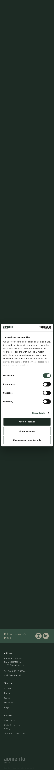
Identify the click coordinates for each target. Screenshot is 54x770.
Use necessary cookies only (27, 440)
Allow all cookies (27, 422)
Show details (38, 413)
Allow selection (27, 431)
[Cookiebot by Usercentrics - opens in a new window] (39, 327)
